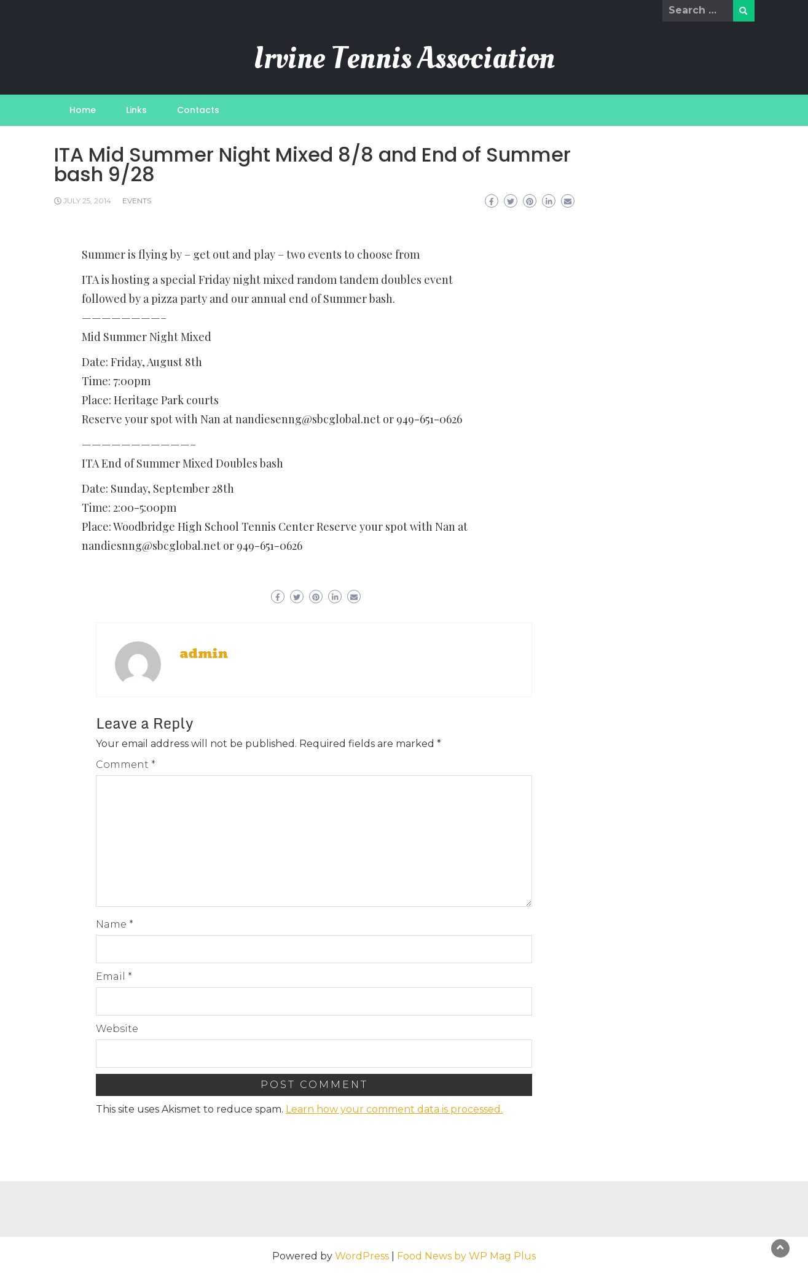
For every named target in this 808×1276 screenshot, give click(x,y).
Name (114, 924)
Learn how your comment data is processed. (394, 1109)
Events (136, 200)
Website (117, 1029)
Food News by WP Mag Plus (466, 1256)
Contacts (198, 110)
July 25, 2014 (87, 200)
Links (136, 110)
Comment (125, 764)
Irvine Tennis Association (404, 58)
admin (203, 653)
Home (82, 110)
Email (114, 976)
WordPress (362, 1256)
